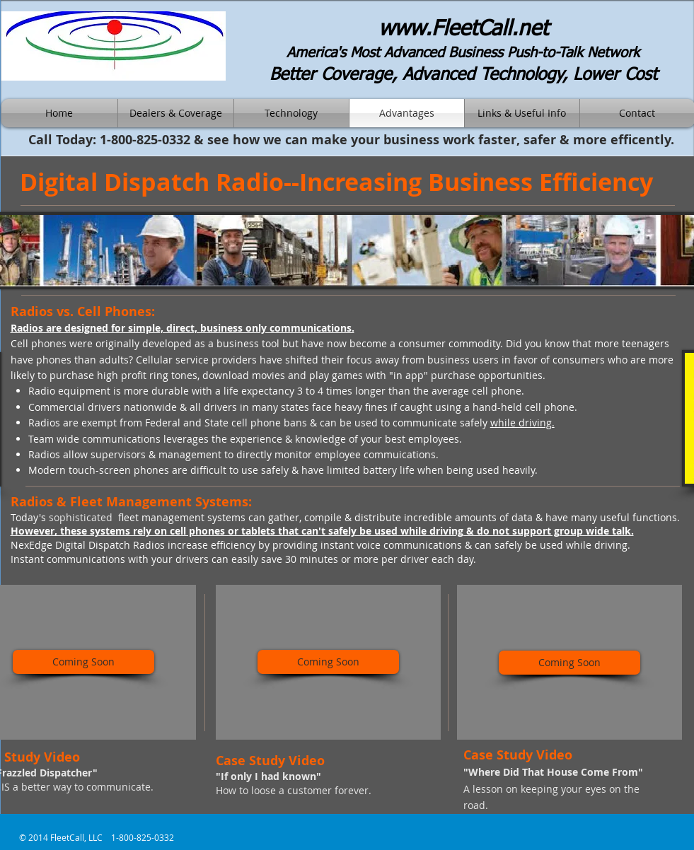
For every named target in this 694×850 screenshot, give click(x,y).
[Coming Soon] (83, 662)
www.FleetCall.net (463, 29)
